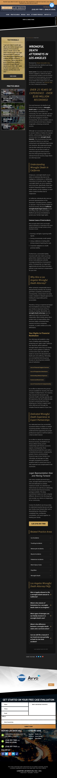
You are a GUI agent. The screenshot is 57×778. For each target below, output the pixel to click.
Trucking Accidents (41, 543)
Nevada (23, 14)
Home (7, 14)
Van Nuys (31, 734)
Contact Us (47, 14)
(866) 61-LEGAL (50, 9)
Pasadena (31, 736)
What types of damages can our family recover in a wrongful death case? (39, 616)
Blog (28, 14)
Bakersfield (38, 738)
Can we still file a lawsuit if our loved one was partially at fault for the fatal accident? (39, 638)
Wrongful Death (41, 575)
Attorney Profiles (37, 14)
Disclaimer (30, 772)
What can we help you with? (42, 708)
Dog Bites (41, 570)
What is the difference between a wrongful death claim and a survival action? (39, 626)
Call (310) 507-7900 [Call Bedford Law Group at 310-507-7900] (38, 524)
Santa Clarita (38, 736)
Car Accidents (41, 538)
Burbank (31, 738)
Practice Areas (15, 14)
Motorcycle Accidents (41, 548)
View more (13, 76)
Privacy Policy (24, 772)
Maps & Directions (28, 19)
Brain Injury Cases (41, 565)
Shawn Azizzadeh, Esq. (43, 63)
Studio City (38, 734)
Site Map (36, 772)
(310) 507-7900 (37, 9)
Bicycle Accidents (41, 554)
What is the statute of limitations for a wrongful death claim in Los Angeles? (39, 605)
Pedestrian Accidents (41, 559)
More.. (51, 684)
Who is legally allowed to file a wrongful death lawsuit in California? (40, 594)
